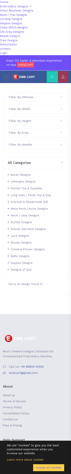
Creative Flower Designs (28, 249)
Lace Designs (20, 235)
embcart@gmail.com (23, 373)
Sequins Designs (11, 23)
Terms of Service (14, 401)
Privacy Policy (12, 407)
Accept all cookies (48, 467)
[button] (35, 163)
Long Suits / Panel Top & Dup (31, 195)
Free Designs (9, 40)
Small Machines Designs (16, 10)
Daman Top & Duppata (26, 188)
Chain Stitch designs (14, 27)
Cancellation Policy (16, 413)
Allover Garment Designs (28, 229)
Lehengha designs (23, 181)
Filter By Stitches (35, 97)
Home (4, 2)
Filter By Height (35, 121)
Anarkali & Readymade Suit (29, 202)
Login (3, 53)
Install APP (25, 64)
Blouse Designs (21, 242)
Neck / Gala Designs (25, 215)
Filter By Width (35, 109)
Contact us (10, 419)
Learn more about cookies (25, 459)
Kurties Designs (21, 222)
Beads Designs (10, 36)
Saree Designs (20, 174)
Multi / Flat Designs (13, 15)
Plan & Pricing (12, 425)
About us (9, 395)
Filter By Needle (35, 144)
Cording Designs (11, 19)
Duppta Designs (22, 263)
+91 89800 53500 (32, 366)
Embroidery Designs (16, 6)
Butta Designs (20, 256)
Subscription (8, 44)
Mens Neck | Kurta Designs (29, 208)
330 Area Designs (12, 32)
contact (5, 48)
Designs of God (21, 269)
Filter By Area (35, 132)
